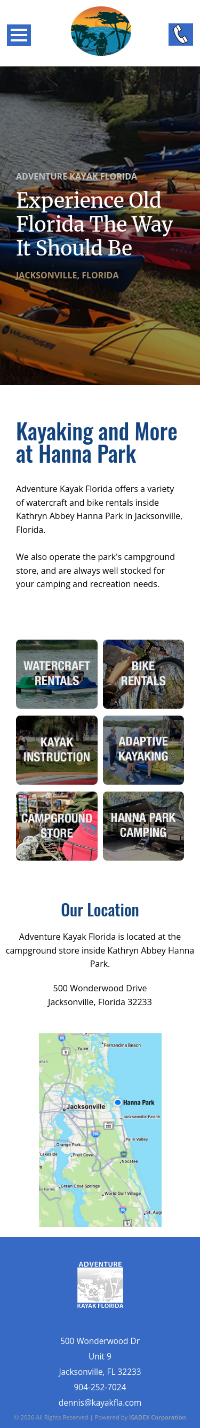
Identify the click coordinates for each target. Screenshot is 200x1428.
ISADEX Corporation (157, 1417)
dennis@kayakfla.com (100, 1402)
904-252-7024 (100, 1387)
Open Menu (19, 35)
